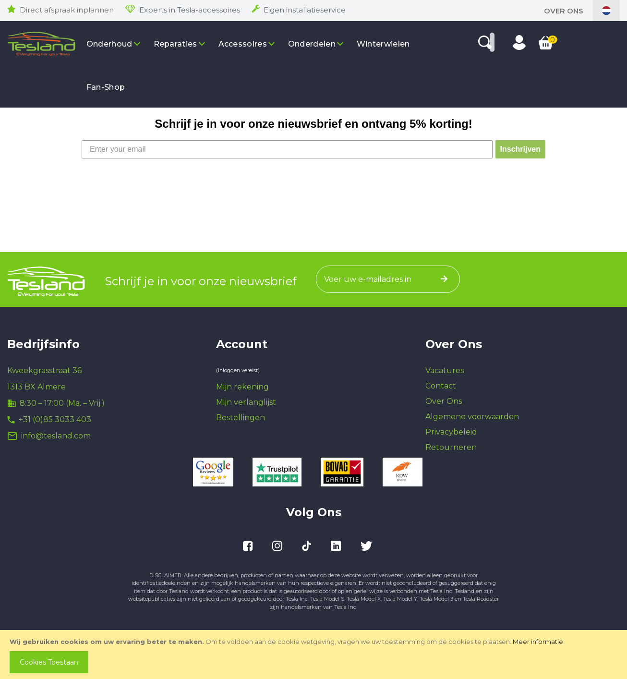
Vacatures (444, 370)
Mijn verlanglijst (246, 402)
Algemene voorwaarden (472, 416)
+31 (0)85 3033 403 (55, 419)
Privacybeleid (451, 431)
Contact (440, 385)
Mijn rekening (242, 386)
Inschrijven (520, 149)
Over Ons (563, 10)
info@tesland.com (56, 435)
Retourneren (451, 447)
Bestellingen (240, 417)
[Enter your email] (287, 149)
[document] (314, 654)
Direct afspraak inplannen (67, 9)
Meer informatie (538, 641)
